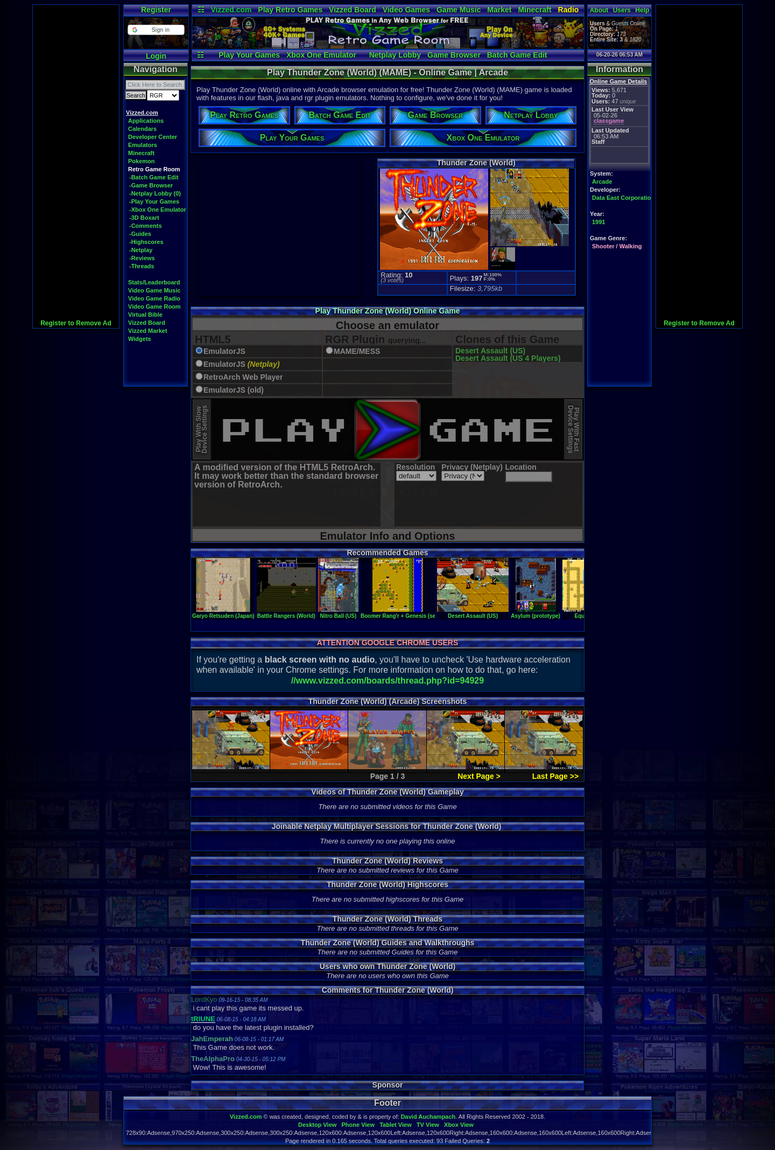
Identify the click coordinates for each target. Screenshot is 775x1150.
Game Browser (454, 55)
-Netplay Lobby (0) (155, 193)
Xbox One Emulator (321, 55)
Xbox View (459, 1124)
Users (622, 10)
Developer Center (152, 137)
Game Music (458, 9)
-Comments (145, 225)
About (599, 10)
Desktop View (317, 1124)
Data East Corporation (623, 197)
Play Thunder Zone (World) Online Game (387, 310)
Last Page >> (555, 776)
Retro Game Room (154, 169)
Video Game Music (154, 290)
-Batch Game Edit (154, 177)
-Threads (141, 266)
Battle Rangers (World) (286, 613)
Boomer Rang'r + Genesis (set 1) (402, 613)
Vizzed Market (147, 330)
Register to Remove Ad (75, 323)
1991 (598, 222)
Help (642, 10)
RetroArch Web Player (243, 377)
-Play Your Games (154, 201)
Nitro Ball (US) (338, 613)
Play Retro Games (290, 9)
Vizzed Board (352, 9)
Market (499, 9)
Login (156, 56)
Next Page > (479, 776)
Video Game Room (154, 306)
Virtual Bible (145, 314)
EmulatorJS (224, 351)
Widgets (139, 339)
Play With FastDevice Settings (573, 430)
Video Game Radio (154, 298)
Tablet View (395, 1124)
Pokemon (141, 161)
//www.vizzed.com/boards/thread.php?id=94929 (387, 680)
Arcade (602, 181)
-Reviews (142, 258)
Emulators (142, 145)
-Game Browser (151, 185)
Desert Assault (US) (490, 350)
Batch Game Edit (517, 55)
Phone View (358, 1124)
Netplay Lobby (395, 55)
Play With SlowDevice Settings (201, 430)
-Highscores (146, 242)
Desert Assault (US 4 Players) (508, 358)
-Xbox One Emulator (157, 209)
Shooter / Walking (617, 246)
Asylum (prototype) (535, 613)
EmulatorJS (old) (233, 390)
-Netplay (140, 250)
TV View (428, 1124)
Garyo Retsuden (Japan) (223, 613)
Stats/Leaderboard (154, 282)
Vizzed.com (230, 9)
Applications (146, 120)
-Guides (140, 234)
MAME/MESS (357, 351)
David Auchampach (428, 1116)
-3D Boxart (144, 217)
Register (156, 9)
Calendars (142, 129)
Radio (568, 9)
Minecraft (534, 9)
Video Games (406, 9)
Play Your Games (249, 55)
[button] (156, 30)
